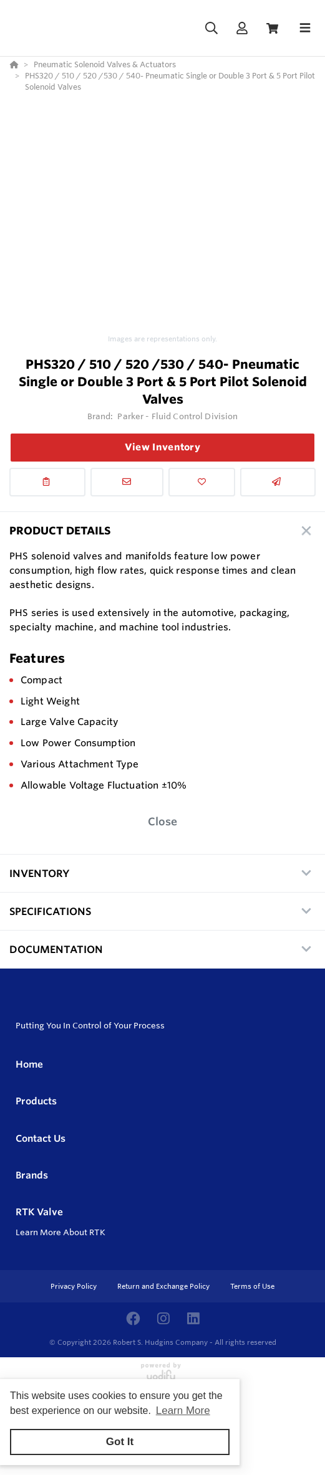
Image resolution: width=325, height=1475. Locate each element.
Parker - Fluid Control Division (177, 416)
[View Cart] (272, 28)
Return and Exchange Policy (164, 1286)
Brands (32, 1175)
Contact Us (40, 1138)
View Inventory (162, 447)
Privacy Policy (75, 1286)
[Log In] (242, 28)
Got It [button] (119, 1442)
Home (29, 1064)
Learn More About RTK (60, 1232)
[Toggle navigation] (305, 28)
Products (36, 1101)
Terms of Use (252, 1286)
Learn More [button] (183, 1410)
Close (162, 821)
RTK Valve (39, 1212)
